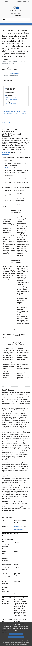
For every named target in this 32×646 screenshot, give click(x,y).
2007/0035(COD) (14, 74)
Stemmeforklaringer (11, 99)
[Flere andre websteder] (23, 1)
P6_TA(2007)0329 (11, 103)
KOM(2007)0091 (6, 152)
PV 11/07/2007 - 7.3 (11, 97)
